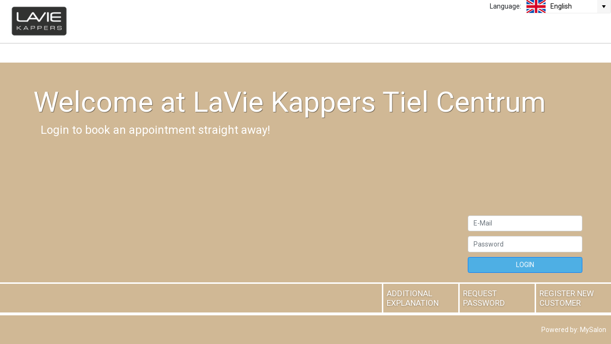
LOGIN (525, 265)
